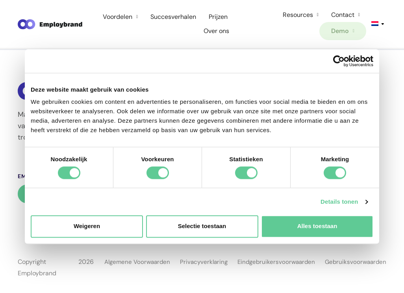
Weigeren (87, 226)
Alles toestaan (317, 226)
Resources (301, 15)
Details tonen (339, 201)
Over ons (216, 31)
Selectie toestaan (202, 226)
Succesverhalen (173, 17)
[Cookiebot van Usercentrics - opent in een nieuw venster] (338, 61)
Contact (345, 15)
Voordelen (120, 17)
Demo (342, 31)
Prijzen (218, 17)
